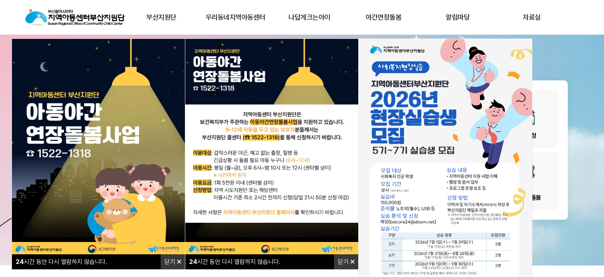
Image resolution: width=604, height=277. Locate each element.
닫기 (172, 261)
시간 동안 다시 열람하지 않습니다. (61, 261)
